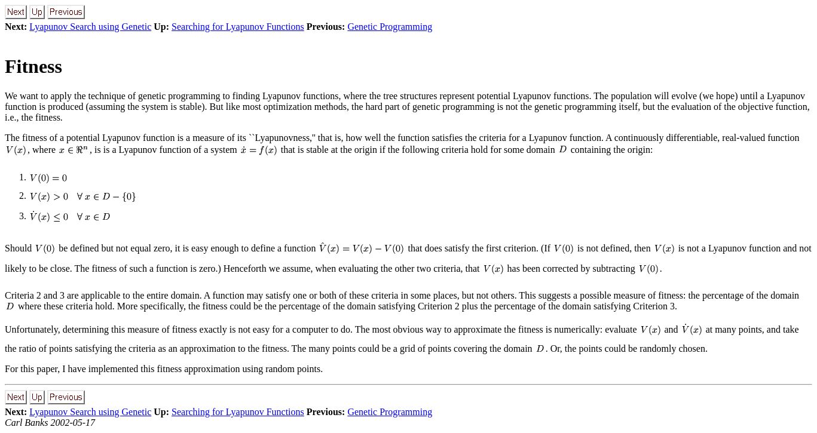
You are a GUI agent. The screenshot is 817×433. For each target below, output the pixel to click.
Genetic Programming (389, 27)
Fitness (33, 66)
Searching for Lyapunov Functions (238, 27)
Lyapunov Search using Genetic (90, 27)
